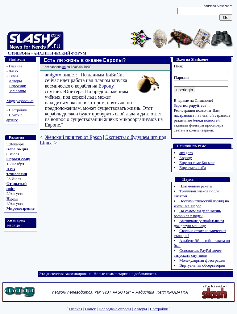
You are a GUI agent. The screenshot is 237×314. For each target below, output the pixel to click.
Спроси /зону (18, 159)
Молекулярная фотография (202, 260)
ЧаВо (13, 71)
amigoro (53, 74)
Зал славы (17, 90)
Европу (105, 85)
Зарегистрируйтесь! (191, 105)
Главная (15, 66)
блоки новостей (206, 120)
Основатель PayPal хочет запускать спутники (198, 253)
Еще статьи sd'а (192, 167)
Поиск (90, 309)
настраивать (184, 115)
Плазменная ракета (195, 186)
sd (64, 67)
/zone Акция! (18, 149)
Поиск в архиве (14, 117)
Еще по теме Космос (196, 162)
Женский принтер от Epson (73, 137)
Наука (12, 198)
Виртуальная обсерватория (202, 265)
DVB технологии (16, 171)
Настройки (18, 110)
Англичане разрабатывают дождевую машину (199, 223)
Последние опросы (115, 309)
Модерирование (20, 100)
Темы (13, 76)
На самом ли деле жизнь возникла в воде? (197, 213)
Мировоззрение (20, 208)
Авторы (15, 81)
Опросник (17, 86)
